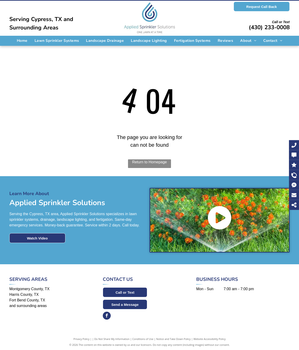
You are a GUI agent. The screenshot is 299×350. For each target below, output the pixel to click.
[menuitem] (22, 40)
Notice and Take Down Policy (173, 339)
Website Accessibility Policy (209, 339)
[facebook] (107, 316)
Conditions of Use (142, 339)
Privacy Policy (81, 339)
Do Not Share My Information (112, 339)
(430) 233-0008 (269, 27)
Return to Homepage (149, 162)
